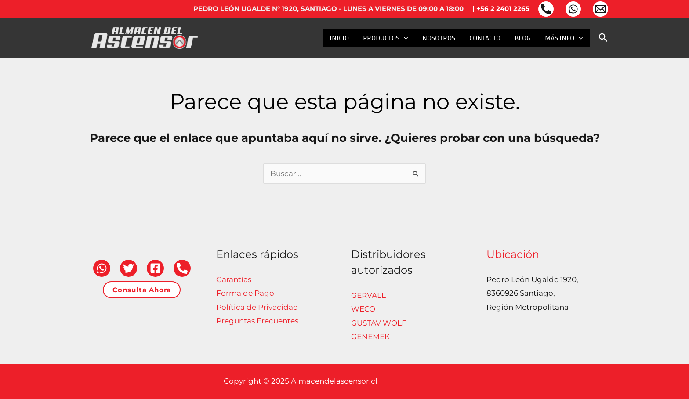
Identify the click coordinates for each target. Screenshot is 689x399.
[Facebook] (155, 268)
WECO (363, 309)
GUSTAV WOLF (378, 323)
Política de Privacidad (257, 307)
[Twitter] (128, 268)
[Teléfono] (546, 9)
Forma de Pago (245, 293)
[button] (603, 38)
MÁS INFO (564, 38)
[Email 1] (600, 9)
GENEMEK (370, 336)
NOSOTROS (438, 37)
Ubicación (512, 254)
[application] (403, 38)
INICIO (339, 37)
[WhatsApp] (573, 9)
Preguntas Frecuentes (257, 320)
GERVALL (368, 295)
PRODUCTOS (385, 38)
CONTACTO (484, 37)
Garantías (233, 279)
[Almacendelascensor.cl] (144, 37)
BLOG (523, 37)
